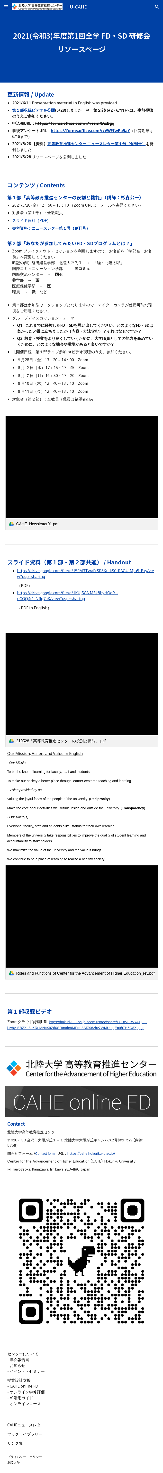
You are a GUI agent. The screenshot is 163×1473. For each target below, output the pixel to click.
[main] (81, 41)
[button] (6, 6)
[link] (81, 473)
